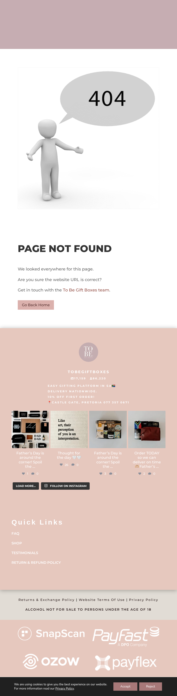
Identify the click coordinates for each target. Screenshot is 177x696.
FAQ (15, 533)
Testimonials (25, 553)
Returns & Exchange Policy (46, 600)
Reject (150, 686)
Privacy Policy (143, 600)
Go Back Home (36, 305)
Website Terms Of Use (102, 600)
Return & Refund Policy (36, 562)
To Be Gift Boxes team (85, 290)
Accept (125, 686)
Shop (17, 543)
